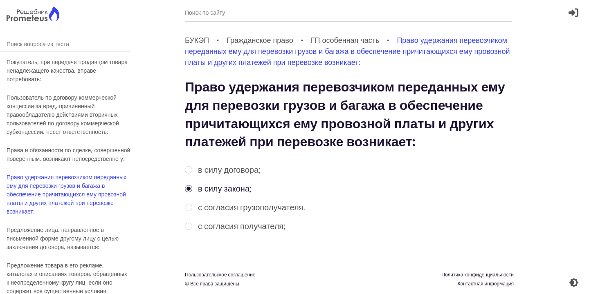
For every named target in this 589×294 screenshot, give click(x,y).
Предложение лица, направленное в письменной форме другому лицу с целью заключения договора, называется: (63, 238)
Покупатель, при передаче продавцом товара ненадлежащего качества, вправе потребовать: (67, 70)
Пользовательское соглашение (220, 274)
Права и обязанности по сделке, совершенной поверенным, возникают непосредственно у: (68, 154)
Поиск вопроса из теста (65, 43)
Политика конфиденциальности (477, 274)
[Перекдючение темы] (574, 282)
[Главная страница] (33, 15)
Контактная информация (485, 283)
